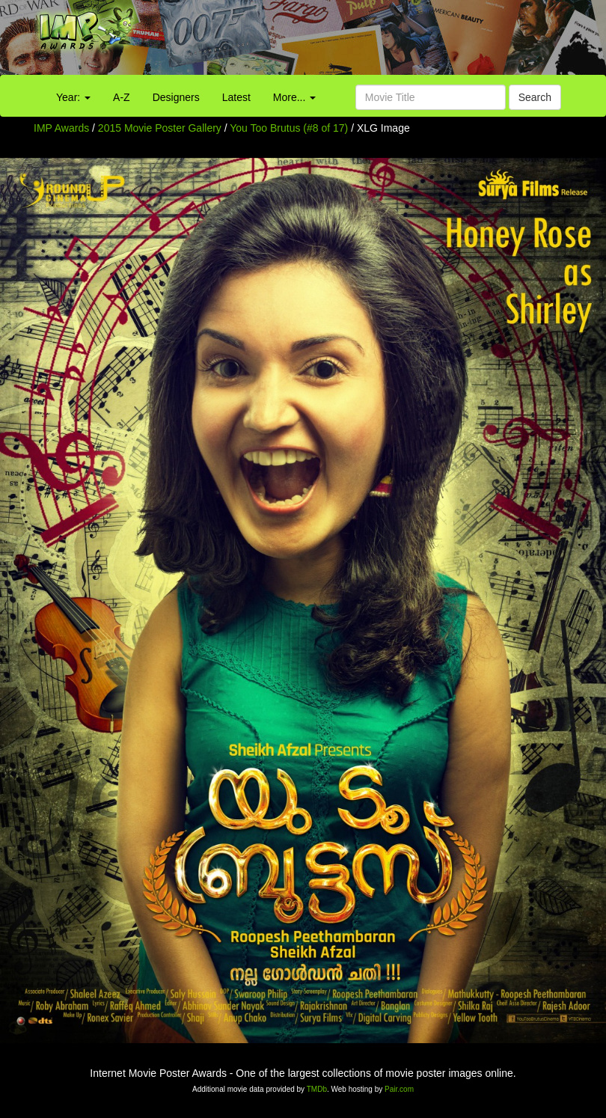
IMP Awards (61, 128)
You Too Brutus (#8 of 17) (289, 128)
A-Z (121, 97)
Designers (176, 97)
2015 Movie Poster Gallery (159, 128)
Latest (236, 97)
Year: (73, 97)
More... (294, 97)
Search (534, 97)
